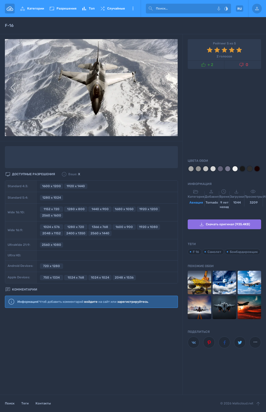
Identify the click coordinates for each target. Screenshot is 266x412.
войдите (91, 302)
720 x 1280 (51, 266)
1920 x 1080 (148, 227)
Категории (32, 8)
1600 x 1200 (51, 186)
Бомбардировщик (244, 252)
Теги (25, 403)
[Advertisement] (91, 351)
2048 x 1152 (51, 233)
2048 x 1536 (124, 277)
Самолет (214, 252)
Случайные (112, 8)
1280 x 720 (75, 227)
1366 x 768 (100, 227)
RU (239, 9)
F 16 (196, 252)
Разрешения (62, 8)
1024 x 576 (51, 227)
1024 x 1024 (100, 277)
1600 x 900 (124, 227)
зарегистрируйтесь (132, 302)
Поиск (9, 403)
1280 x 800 (76, 209)
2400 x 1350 (75, 233)
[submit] (151, 8)
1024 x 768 (76, 277)
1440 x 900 (100, 209)
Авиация (196, 202)
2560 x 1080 (51, 245)
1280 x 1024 (51, 197)
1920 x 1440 (76, 186)
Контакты (43, 403)
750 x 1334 (51, 277)
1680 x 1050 (124, 209)
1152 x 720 (51, 209)
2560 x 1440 (100, 233)
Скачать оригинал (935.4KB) (224, 224)
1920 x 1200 (148, 209)
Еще (133, 8)
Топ (88, 8)
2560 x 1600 (51, 215)
